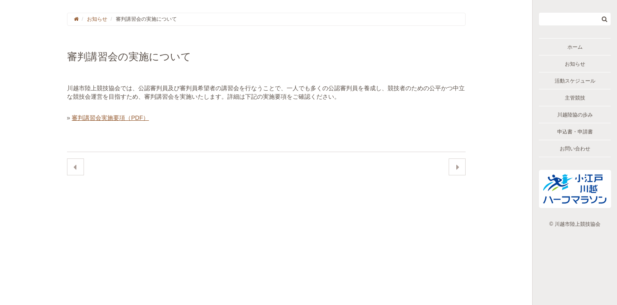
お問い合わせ (575, 149)
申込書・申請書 (575, 132)
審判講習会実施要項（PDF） (110, 117)
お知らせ (575, 64)
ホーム (575, 47)
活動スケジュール (575, 81)
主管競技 (575, 98)
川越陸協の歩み (575, 115)
